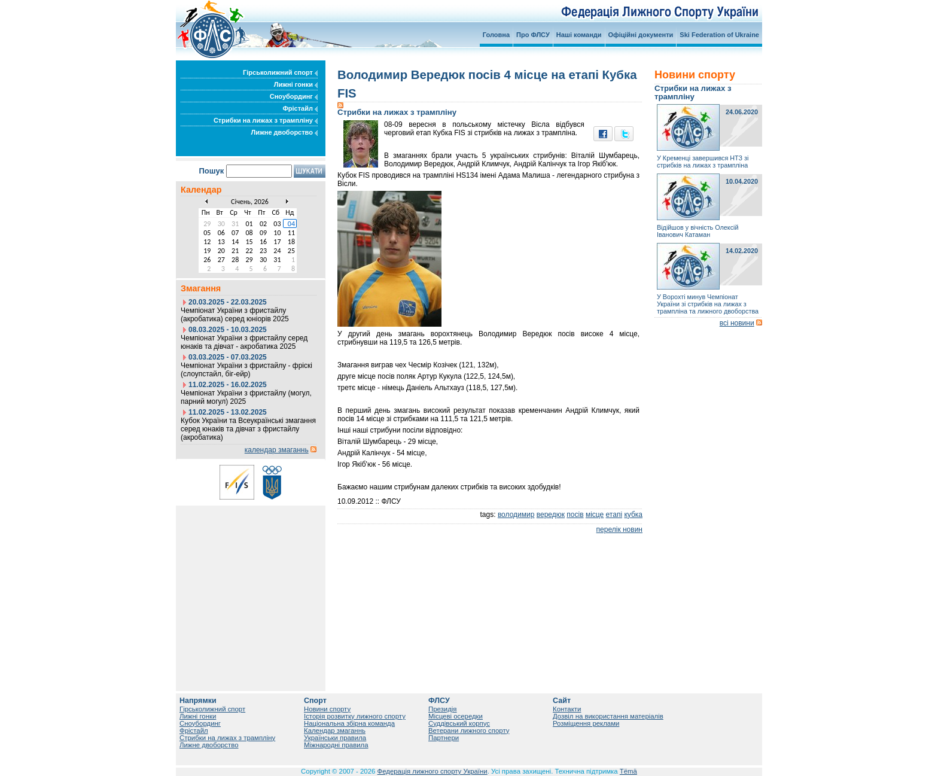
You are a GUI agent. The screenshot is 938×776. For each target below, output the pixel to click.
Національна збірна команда (349, 723)
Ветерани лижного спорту (468, 730)
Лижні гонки (296, 84)
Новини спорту (327, 709)
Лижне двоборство (284, 132)
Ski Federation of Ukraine (719, 34)
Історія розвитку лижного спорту (355, 716)
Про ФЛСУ (533, 34)
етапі (614, 514)
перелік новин (619, 529)
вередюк (551, 514)
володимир (516, 514)
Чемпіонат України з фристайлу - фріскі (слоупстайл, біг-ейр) (246, 369)
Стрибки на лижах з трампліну (266, 120)
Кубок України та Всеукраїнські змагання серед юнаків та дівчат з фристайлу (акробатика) (248, 429)
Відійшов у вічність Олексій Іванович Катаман (697, 231)
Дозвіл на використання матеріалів (608, 716)
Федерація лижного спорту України (432, 771)
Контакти (567, 709)
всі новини (737, 323)
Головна (496, 34)
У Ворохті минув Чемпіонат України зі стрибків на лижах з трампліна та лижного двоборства (708, 304)
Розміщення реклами (586, 723)
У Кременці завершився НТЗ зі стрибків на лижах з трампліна (702, 161)
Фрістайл (300, 108)
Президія (442, 709)
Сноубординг (294, 96)
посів (575, 514)
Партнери (443, 737)
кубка (633, 514)
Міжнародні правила (336, 744)
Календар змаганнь (335, 730)
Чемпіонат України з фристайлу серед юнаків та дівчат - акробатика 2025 (244, 342)
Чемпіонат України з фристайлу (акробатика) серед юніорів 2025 (235, 314)
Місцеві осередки (455, 716)
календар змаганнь (277, 450)
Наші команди (579, 34)
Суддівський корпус (459, 723)
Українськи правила (335, 737)
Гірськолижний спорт (280, 72)
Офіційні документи (641, 34)
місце (595, 514)
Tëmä (628, 771)
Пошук (211, 170)
